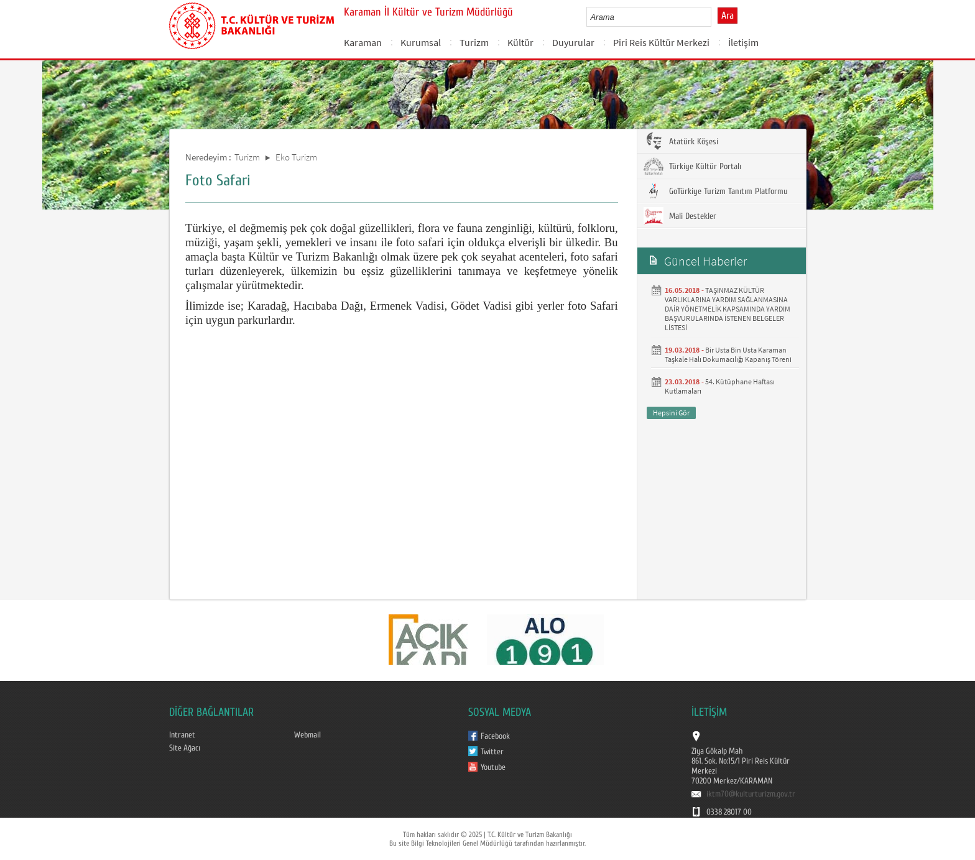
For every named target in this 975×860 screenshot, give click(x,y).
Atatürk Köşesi (681, 141)
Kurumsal (420, 42)
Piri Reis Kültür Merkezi (661, 42)
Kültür (520, 42)
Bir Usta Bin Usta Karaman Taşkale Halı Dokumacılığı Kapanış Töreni (728, 354)
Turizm (474, 42)
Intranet (182, 735)
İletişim (743, 42)
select (715, 17)
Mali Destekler (680, 215)
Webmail (307, 735)
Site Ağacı (184, 748)
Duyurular (573, 42)
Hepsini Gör (671, 412)
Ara (727, 15)
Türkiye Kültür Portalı (692, 166)
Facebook (495, 736)
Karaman (363, 42)
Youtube (493, 767)
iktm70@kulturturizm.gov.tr (750, 794)
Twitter (492, 752)
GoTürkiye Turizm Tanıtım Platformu (716, 191)
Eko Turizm (296, 157)
